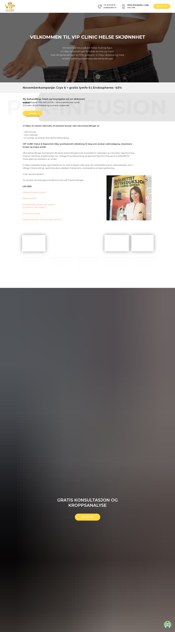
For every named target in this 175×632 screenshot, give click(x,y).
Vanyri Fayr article (31, 213)
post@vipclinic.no (110, 7)
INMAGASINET (30, 198)
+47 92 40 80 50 (109, 5)
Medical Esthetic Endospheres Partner (42, 219)
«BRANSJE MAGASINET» (35, 192)
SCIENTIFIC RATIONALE (34, 207)
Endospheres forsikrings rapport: (39, 204)
